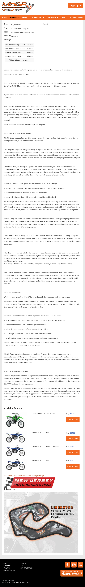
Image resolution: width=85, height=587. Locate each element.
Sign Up (74, 5)
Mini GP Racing (38, 17)
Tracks (25, 17)
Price (67, 414)
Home (4, 17)
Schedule (14, 17)
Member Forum (76, 17)
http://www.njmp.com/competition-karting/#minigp (24, 475)
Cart (64, 17)
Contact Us (53, 17)
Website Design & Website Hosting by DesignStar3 (16, 582)
